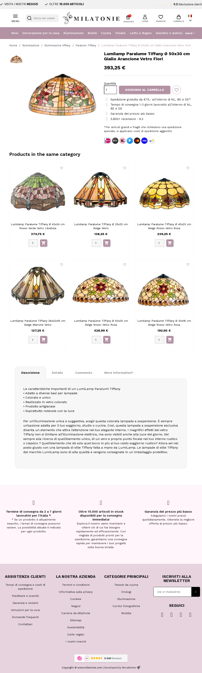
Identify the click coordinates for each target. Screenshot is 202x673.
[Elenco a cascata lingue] (190, 18)
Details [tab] (57, 373)
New (14, 33)
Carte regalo (75, 634)
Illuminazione (73, 33)
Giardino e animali (169, 33)
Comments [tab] (83, 373)
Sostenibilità (75, 627)
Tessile (120, 33)
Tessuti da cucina (126, 584)
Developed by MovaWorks (120, 667)
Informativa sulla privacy (76, 591)
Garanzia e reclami (25, 602)
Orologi (126, 591)
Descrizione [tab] (30, 373)
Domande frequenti (25, 617)
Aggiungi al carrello (144, 90)
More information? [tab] (118, 373)
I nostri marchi (75, 641)
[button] (145, 18)
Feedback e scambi (25, 595)
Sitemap (75, 620)
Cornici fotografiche (126, 606)
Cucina (106, 33)
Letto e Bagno (141, 33)
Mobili (92, 33)
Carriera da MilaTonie (75, 613)
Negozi (75, 606)
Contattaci (25, 624)
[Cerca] (42, 18)
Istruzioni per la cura (25, 610)
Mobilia (126, 613)
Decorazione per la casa (40, 33)
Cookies (75, 598)
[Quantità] (110, 90)
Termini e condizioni (76, 584)
